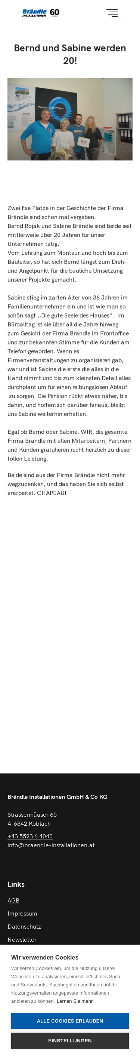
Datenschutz (24, 926)
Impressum (22, 913)
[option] (70, 130)
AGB (13, 900)
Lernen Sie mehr (75, 1001)
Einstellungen (70, 1040)
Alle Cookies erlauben (70, 1021)
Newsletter (22, 939)
